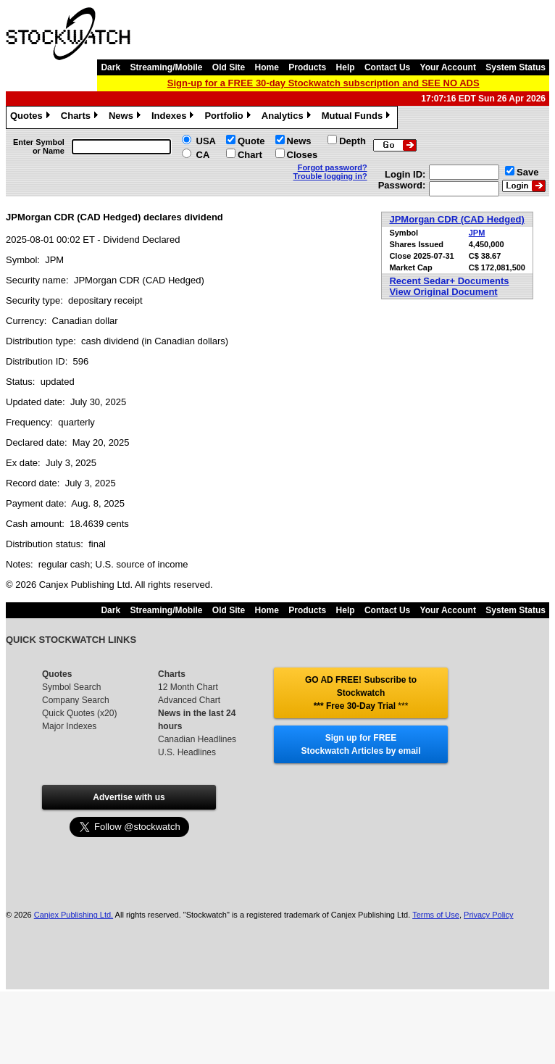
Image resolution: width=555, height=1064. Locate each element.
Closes (302, 154)
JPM (477, 232)
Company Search (75, 700)
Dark (110, 67)
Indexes (174, 117)
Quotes (32, 117)
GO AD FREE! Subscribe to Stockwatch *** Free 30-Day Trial (361, 693)
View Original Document (443, 291)
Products (307, 67)
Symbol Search (71, 687)
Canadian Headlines (197, 739)
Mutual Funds (358, 117)
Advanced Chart (189, 700)
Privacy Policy (488, 914)
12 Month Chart (188, 687)
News (126, 117)
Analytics (288, 117)
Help (345, 67)
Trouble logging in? (330, 176)
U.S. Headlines (187, 752)
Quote (251, 141)
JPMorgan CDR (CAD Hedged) (456, 219)
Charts (81, 117)
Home (267, 67)
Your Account (448, 67)
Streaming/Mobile (166, 67)
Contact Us (387, 67)
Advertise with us (128, 797)
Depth (352, 141)
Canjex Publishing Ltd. (73, 914)
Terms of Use (435, 914)
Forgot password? (332, 167)
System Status (515, 67)
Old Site (228, 67)
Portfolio (229, 117)
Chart (250, 154)
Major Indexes (69, 726)
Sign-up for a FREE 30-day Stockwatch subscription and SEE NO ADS (323, 83)
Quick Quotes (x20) (79, 713)
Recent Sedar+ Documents (449, 280)
